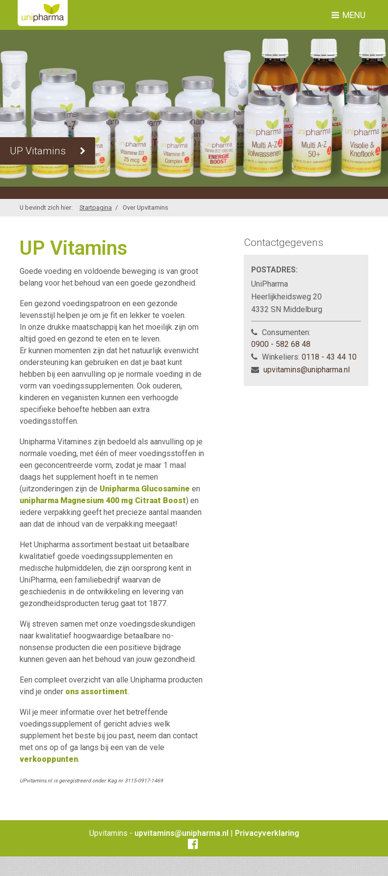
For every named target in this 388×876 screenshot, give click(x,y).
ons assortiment (96, 691)
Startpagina (95, 207)
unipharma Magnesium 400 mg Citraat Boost (103, 500)
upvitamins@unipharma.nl (306, 369)
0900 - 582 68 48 (280, 344)
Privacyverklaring (267, 833)
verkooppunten (49, 759)
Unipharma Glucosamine (145, 488)
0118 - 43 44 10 (329, 357)
